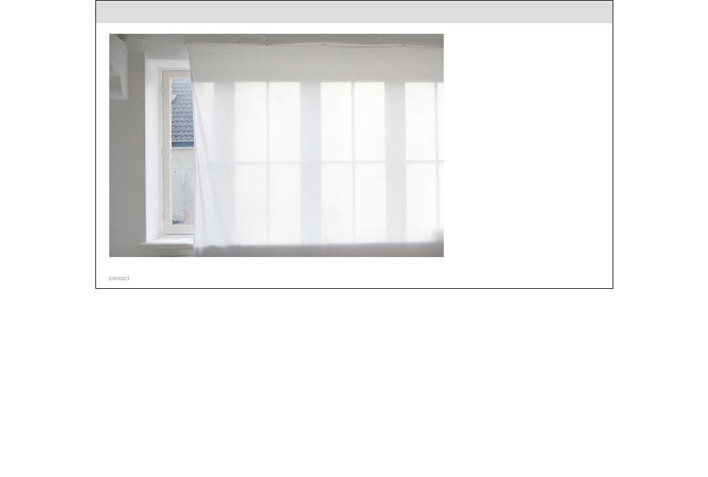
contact (119, 278)
